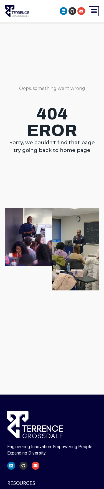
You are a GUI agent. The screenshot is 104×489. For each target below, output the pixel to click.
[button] (94, 11)
